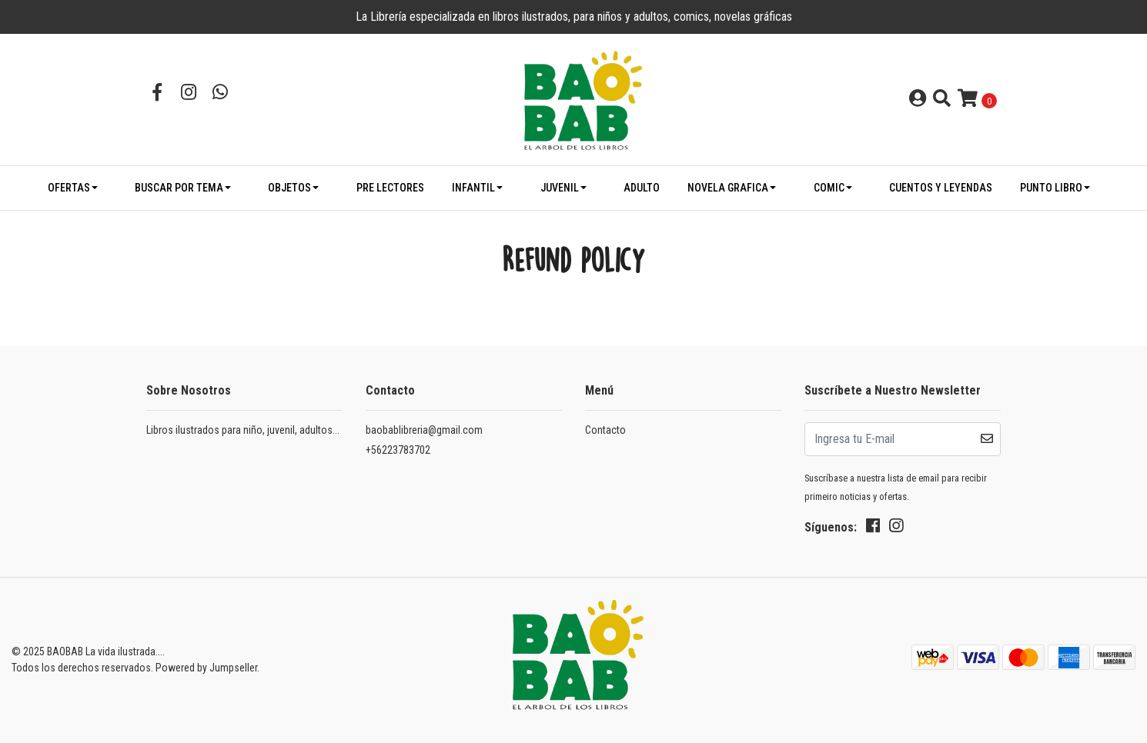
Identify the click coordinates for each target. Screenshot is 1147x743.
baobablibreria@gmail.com (424, 430)
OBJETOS (289, 188)
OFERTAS (69, 188)
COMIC (829, 188)
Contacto (605, 430)
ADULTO (642, 188)
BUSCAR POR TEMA (179, 188)
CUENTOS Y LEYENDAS (940, 188)
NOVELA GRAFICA (727, 188)
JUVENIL (559, 188)
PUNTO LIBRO (1051, 188)
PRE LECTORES (390, 188)
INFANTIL (473, 188)
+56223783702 (398, 450)
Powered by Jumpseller (206, 667)
